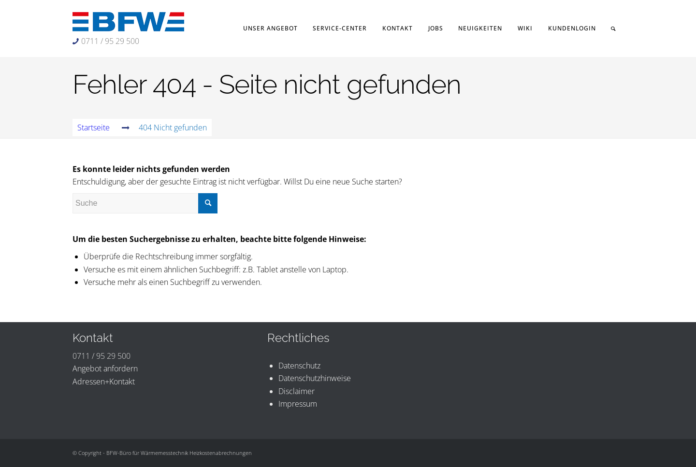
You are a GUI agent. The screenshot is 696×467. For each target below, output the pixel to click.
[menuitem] (270, 28)
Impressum (297, 403)
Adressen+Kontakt (103, 381)
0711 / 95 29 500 (110, 41)
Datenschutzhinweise (314, 378)
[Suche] (613, 28)
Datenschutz (299, 365)
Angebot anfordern (105, 368)
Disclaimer (296, 391)
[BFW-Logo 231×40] (128, 21)
